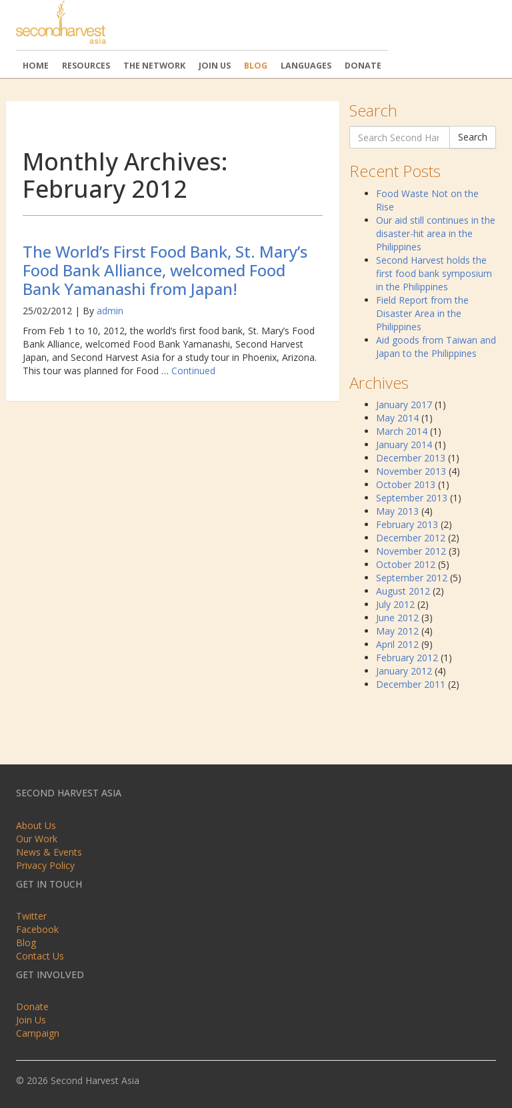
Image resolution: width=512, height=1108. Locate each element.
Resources (86, 65)
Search (472, 137)
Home (36, 65)
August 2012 (403, 591)
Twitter (31, 916)
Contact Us (40, 956)
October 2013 (405, 484)
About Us (36, 825)
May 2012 (397, 631)
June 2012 (397, 617)
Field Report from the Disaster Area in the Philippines (422, 313)
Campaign (37, 1033)
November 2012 (411, 551)
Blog (255, 65)
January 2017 (404, 404)
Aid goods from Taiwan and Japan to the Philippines (436, 347)
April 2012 (397, 644)
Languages (306, 65)
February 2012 (407, 657)
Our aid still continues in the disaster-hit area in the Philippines (435, 233)
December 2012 (410, 537)
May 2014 (397, 418)
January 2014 (404, 444)
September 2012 (411, 577)
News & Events (49, 852)
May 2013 (397, 511)
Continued (193, 370)
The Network (154, 65)
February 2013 (407, 524)
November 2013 (411, 471)
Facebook (37, 929)
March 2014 (401, 431)
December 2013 (410, 457)
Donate (363, 65)
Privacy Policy (45, 865)
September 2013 (411, 497)
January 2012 (404, 671)
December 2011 (410, 684)
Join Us (215, 65)
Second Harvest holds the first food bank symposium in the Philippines (434, 273)
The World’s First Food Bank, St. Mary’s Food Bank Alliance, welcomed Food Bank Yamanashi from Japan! (165, 269)
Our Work (36, 838)
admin (110, 310)
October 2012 (405, 564)
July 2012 (395, 604)
